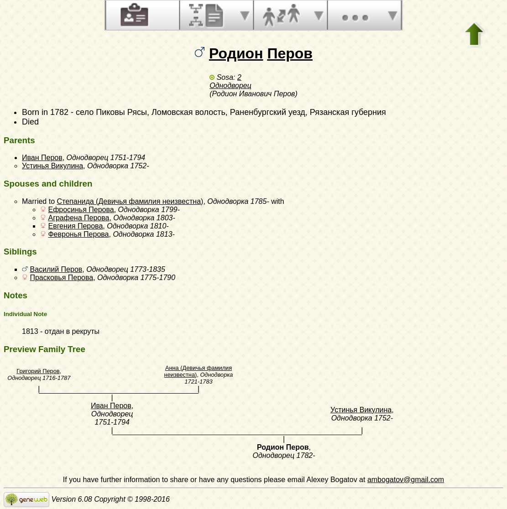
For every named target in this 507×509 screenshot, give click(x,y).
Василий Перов (56, 269)
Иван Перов (42, 157)
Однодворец (230, 85)
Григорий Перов (37, 371)
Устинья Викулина (52, 166)
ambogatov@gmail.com (405, 479)
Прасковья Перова (61, 277)
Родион (236, 53)
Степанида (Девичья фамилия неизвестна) (130, 201)
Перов (290, 53)
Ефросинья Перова (81, 209)
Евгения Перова (75, 226)
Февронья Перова (78, 234)
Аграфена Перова (78, 218)
